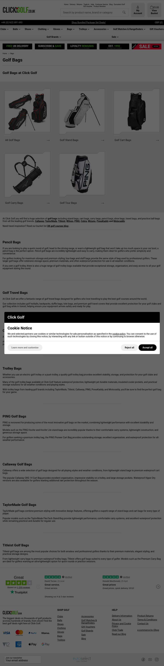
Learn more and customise (25, 347)
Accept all (147, 347)
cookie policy (118, 334)
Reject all (129, 347)
